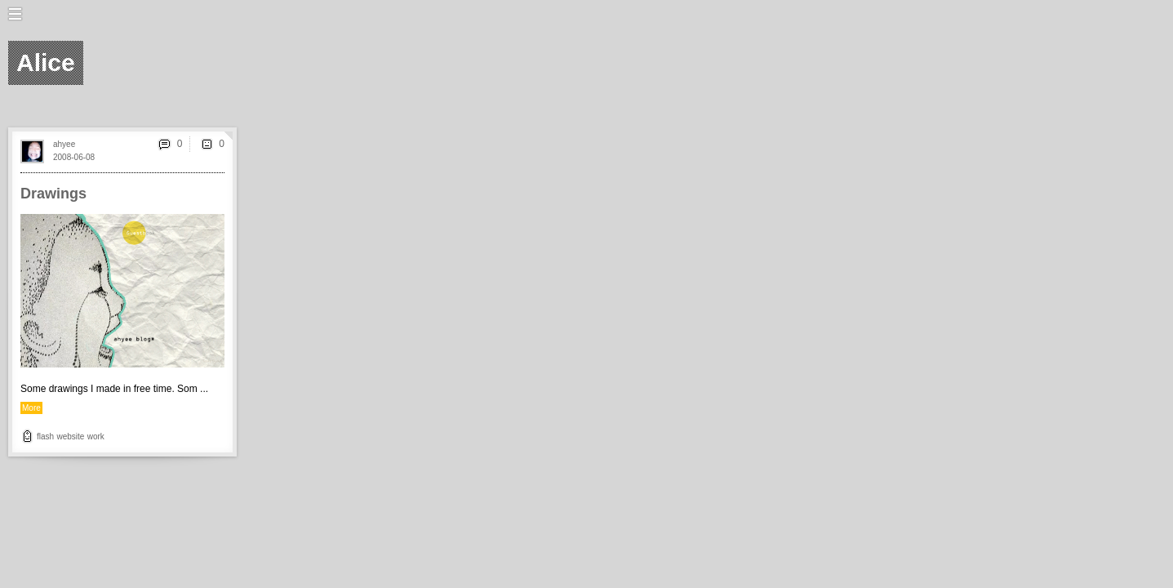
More (31, 407)
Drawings (53, 193)
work (95, 436)
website (70, 436)
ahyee (64, 144)
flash (45, 436)
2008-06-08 (74, 157)
